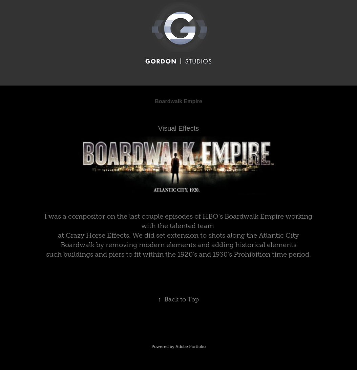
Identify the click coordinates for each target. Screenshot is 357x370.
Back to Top (178, 299)
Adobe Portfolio (190, 346)
